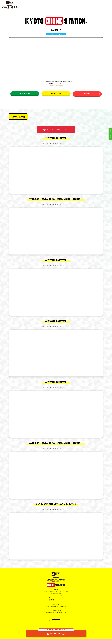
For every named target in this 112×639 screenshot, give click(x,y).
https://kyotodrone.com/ (57, 86)
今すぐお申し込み (56, 632)
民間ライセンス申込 (56, 94)
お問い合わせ (87, 94)
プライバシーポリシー (56, 619)
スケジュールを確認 (25, 94)
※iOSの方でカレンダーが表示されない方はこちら (56, 143)
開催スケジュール (110, 134)
